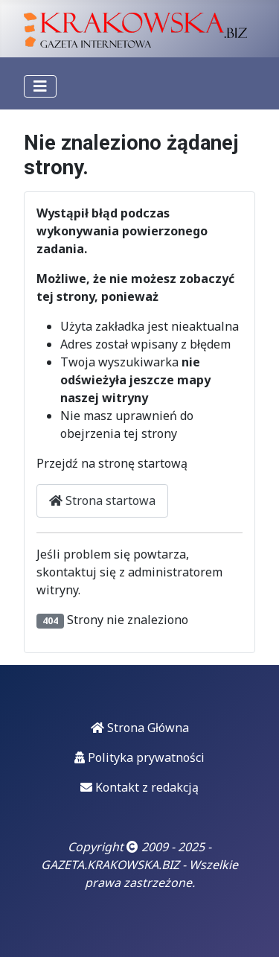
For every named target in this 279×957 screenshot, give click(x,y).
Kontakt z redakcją (139, 787)
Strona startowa (102, 500)
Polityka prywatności (139, 757)
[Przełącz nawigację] (40, 86)
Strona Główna (140, 727)
